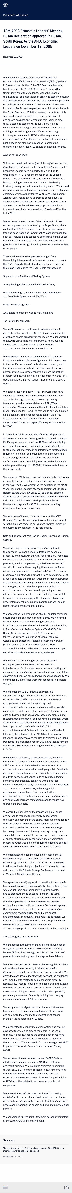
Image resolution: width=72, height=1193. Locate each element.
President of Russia (35, 10)
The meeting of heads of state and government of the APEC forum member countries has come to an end (33, 1149)
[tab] (5, 1187)
